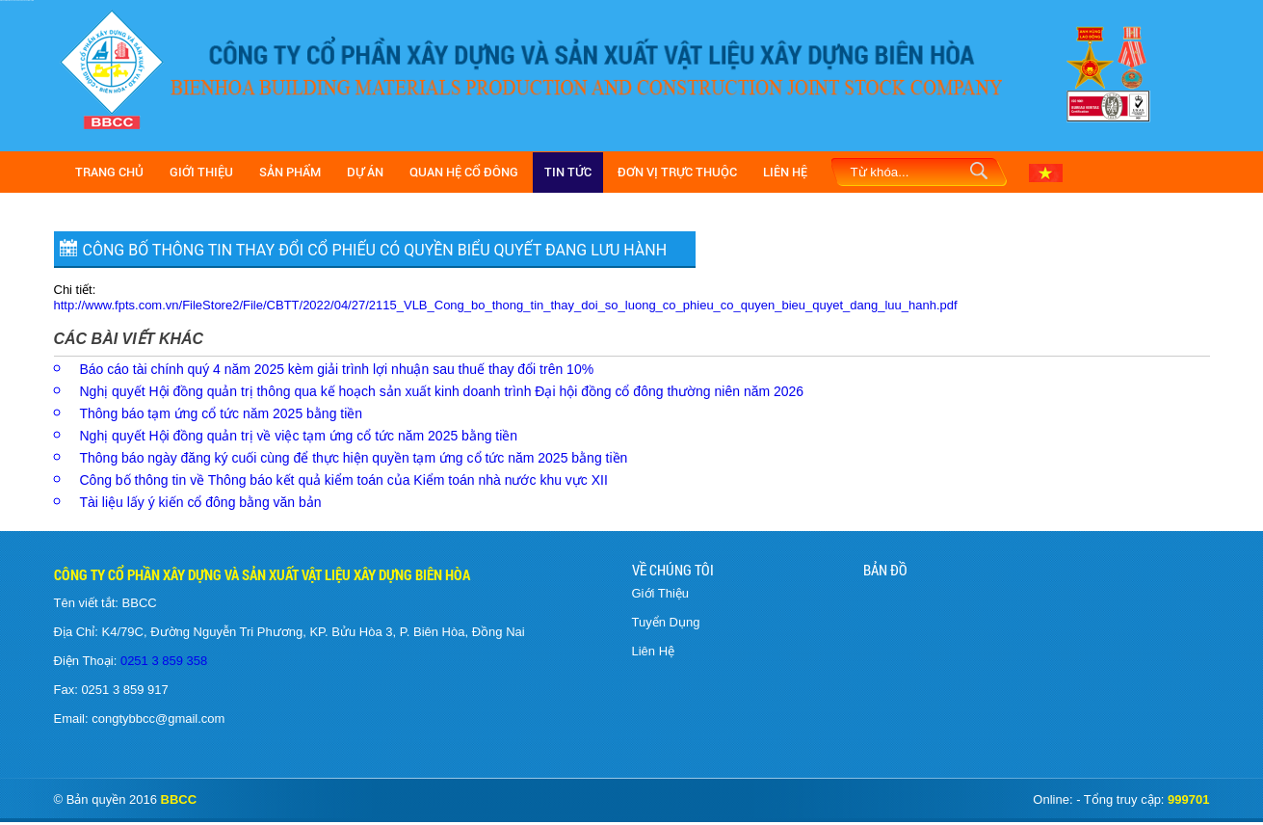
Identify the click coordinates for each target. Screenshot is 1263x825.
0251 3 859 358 (162, 660)
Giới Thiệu (201, 172)
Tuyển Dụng (666, 622)
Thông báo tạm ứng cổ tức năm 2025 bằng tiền (221, 413)
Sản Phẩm (290, 172)
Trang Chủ (109, 172)
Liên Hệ (785, 172)
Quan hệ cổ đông (463, 172)
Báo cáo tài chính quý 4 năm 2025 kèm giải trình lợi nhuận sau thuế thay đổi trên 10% (337, 369)
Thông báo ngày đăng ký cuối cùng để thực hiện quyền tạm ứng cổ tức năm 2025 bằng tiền (354, 458)
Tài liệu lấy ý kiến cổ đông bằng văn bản (201, 502)
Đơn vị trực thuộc (677, 172)
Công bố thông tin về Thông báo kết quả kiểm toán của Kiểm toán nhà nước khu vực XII (344, 480)
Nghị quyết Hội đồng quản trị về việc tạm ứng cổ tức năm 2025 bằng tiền (299, 435)
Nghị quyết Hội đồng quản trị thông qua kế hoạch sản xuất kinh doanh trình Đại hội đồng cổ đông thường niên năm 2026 (442, 391)
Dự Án (365, 172)
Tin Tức (568, 172)
